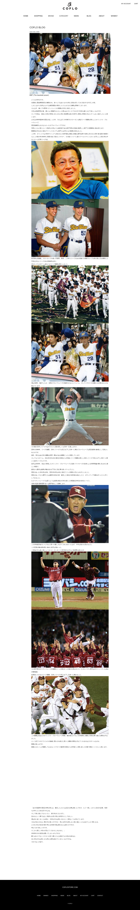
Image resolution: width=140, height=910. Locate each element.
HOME (25, 16)
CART (136, 3)
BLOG (89, 16)
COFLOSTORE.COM (70, 887)
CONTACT (100, 895)
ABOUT (101, 16)
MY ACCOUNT (126, 3)
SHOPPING (38, 16)
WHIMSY (114, 16)
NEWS (76, 16)
